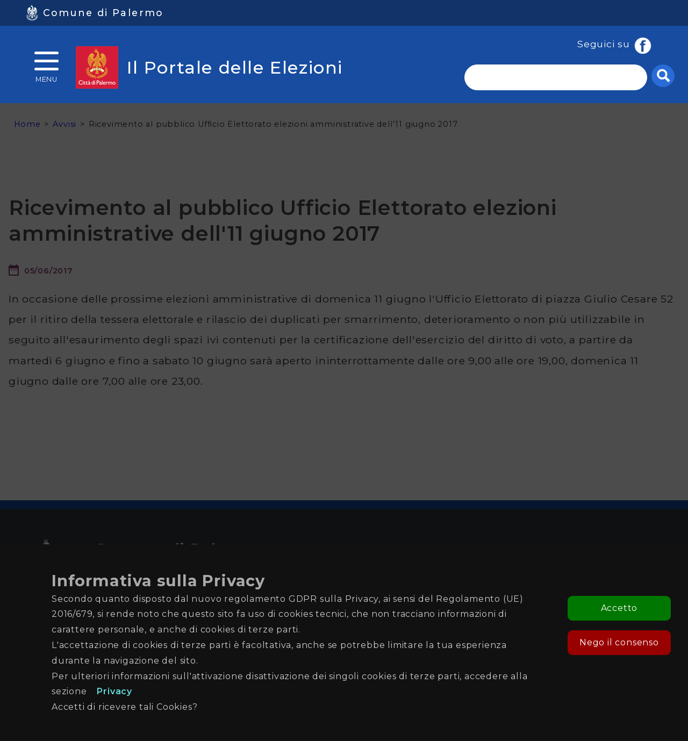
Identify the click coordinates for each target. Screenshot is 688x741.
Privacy (114, 691)
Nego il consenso (619, 642)
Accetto (619, 608)
